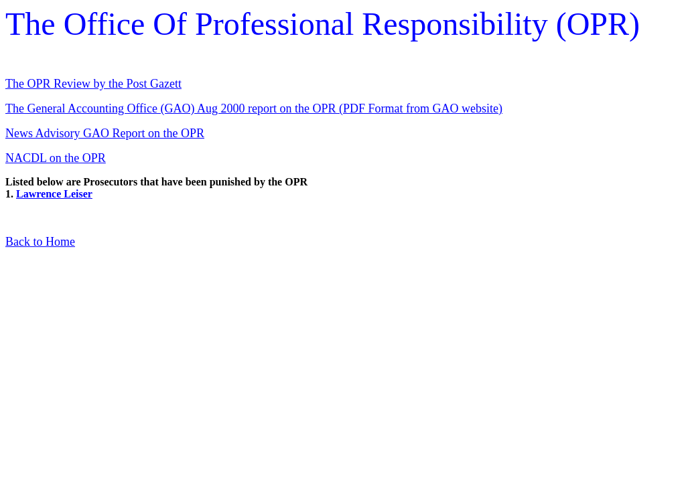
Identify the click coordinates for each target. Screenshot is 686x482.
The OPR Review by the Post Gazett (93, 83)
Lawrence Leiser (54, 193)
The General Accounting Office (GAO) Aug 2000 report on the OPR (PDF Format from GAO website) (253, 108)
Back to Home (40, 241)
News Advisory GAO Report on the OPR (104, 133)
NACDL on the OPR (55, 158)
